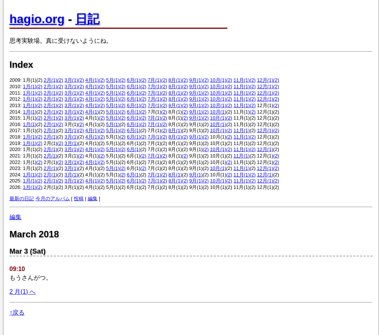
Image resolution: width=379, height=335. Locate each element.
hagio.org (37, 19)
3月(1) (71, 80)
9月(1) (196, 80)
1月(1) (30, 86)
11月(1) (241, 80)
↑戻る (17, 312)
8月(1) (175, 80)
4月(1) (92, 80)
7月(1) (154, 80)
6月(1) (133, 80)
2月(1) (50, 80)
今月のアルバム (53, 198)
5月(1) (113, 80)
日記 (87, 19)
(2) (60, 80)
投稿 (79, 198)
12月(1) (265, 80)
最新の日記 (21, 198)
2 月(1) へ (22, 291)
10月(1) (218, 80)
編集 (93, 198)
